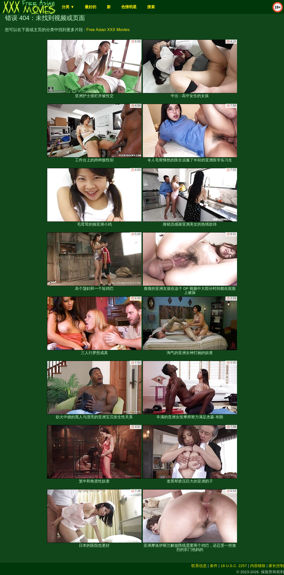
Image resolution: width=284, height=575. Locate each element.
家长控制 (276, 565)
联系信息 (199, 565)
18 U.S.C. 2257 (234, 565)
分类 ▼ (68, 7)
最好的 (90, 7)
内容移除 (258, 565)
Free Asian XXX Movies (107, 29)
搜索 (151, 7)
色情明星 (129, 7)
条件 (213, 565)
